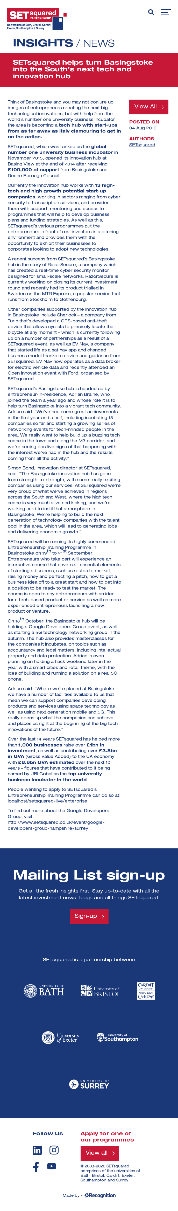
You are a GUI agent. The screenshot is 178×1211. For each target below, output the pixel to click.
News (99, 44)
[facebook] (36, 1167)
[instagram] (54, 1150)
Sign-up (85, 916)
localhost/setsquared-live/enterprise (47, 801)
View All (146, 107)
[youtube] (51, 1166)
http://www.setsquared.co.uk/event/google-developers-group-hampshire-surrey (56, 826)
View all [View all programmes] (97, 1154)
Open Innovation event (32, 373)
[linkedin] (37, 1150)
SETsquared (142, 145)
